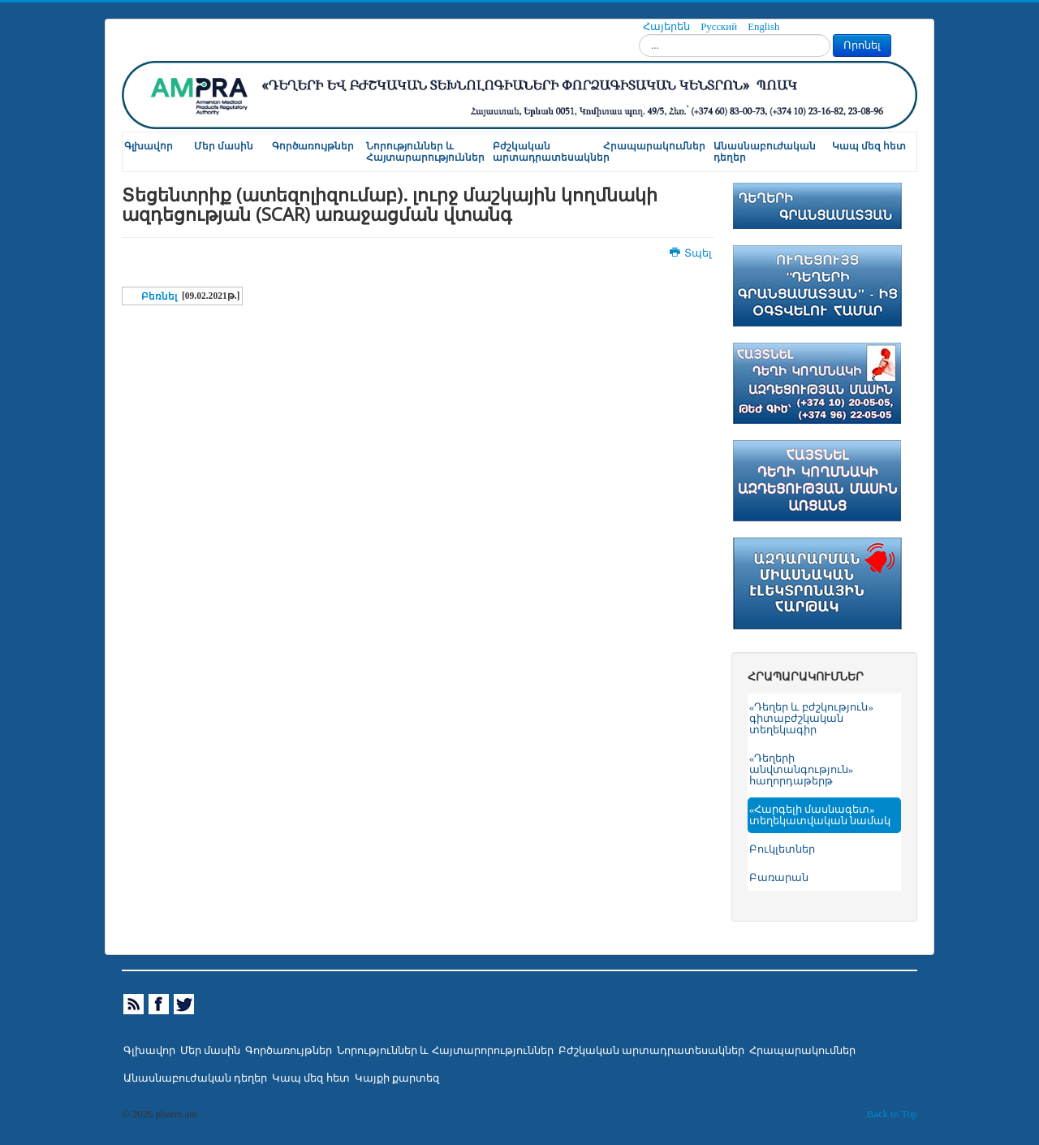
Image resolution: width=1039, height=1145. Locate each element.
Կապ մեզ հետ (869, 146)
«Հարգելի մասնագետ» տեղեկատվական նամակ (819, 815)
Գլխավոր (148, 146)
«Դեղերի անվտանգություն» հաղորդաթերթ (801, 770)
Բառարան (778, 878)
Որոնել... (639, 34)
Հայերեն (667, 26)
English (763, 26)
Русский (720, 26)
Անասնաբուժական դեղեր (765, 151)
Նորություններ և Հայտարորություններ (445, 1050)
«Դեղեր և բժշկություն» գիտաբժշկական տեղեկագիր (811, 719)
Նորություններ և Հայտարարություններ (425, 151)
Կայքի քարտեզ (397, 1078)
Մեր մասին (223, 146)
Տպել (692, 253)
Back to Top (892, 1114)
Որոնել (862, 45)
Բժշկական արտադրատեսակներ (547, 151)
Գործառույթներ (313, 146)
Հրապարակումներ (654, 146)
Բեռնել (159, 296)
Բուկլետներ (782, 849)
